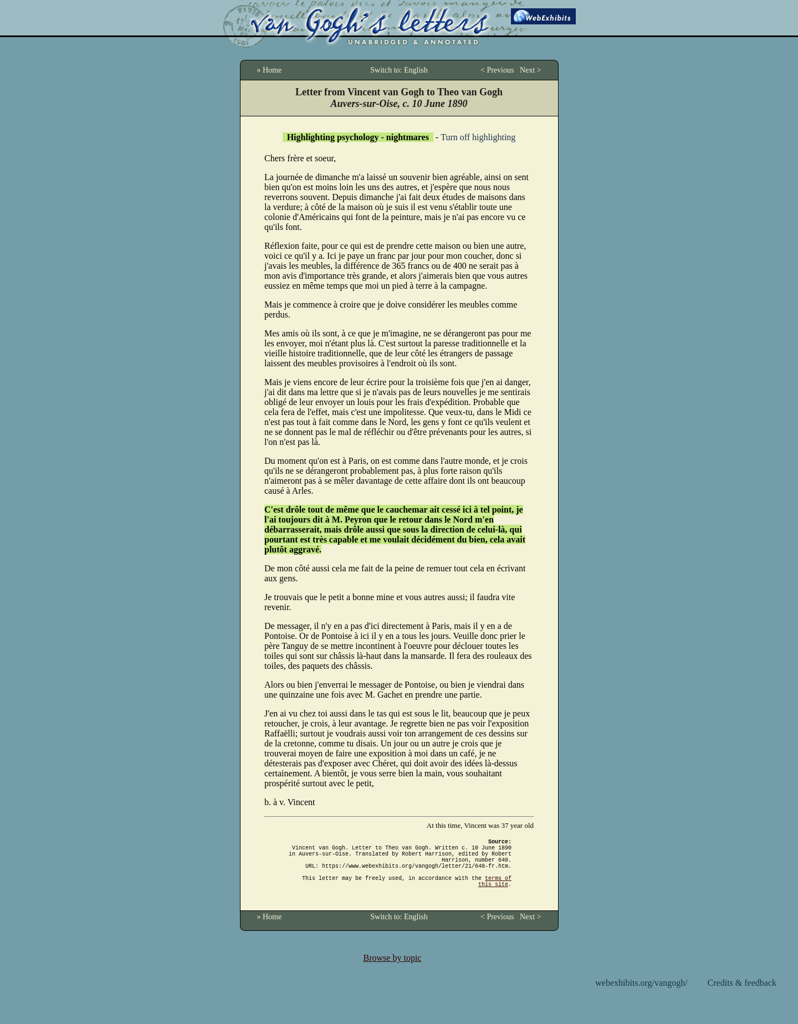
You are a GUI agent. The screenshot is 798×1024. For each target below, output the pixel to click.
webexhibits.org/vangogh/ (641, 996)
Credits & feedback (742, 996)
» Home (269, 70)
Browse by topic (393, 971)
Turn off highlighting (478, 137)
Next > (530, 70)
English (416, 70)
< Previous (497, 70)
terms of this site (494, 893)
